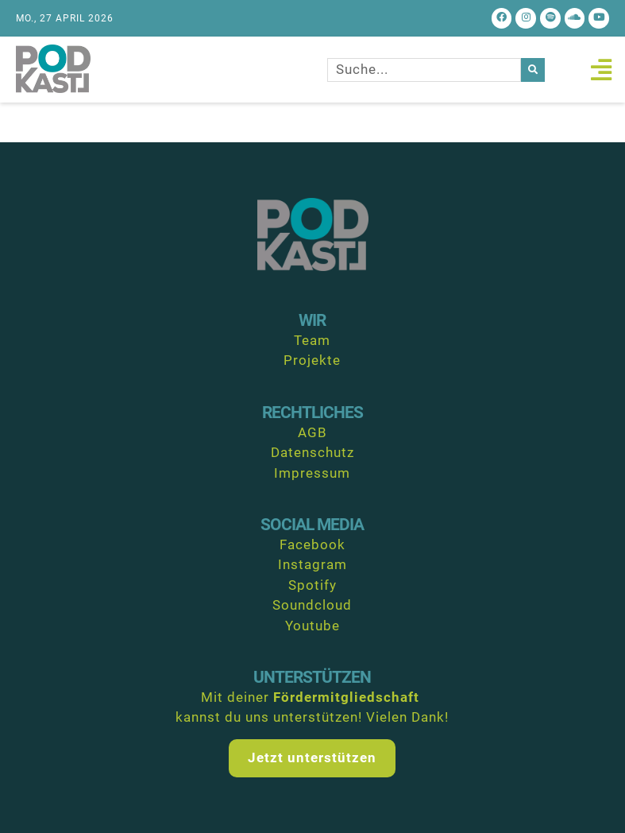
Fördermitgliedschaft (346, 697)
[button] (600, 69)
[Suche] (533, 70)
